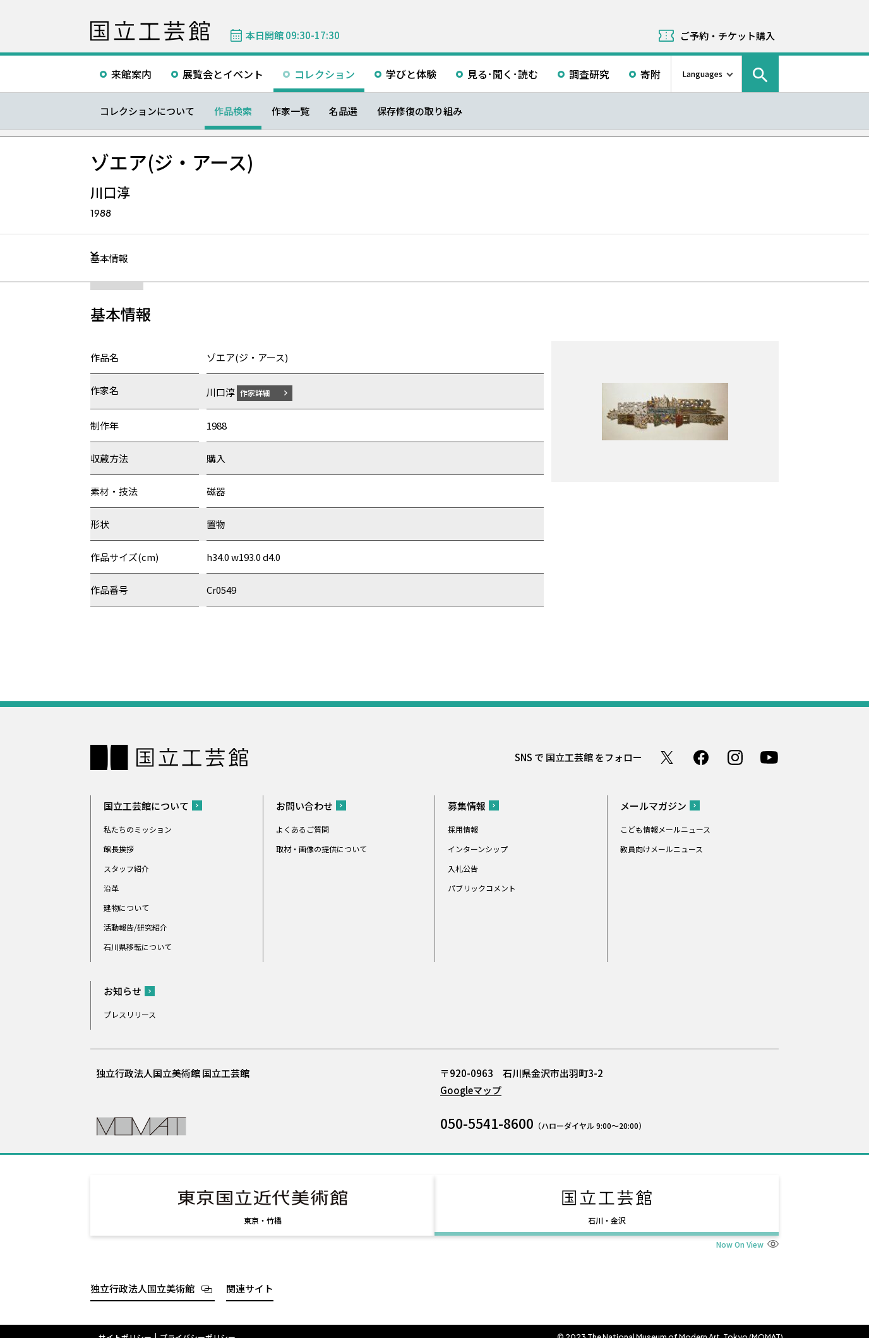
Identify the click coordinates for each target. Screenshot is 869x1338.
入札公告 (463, 867)
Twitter (666, 756)
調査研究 (589, 73)
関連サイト (249, 1276)
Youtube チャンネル (769, 756)
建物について (126, 906)
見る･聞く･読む (502, 73)
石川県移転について (138, 946)
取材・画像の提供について (321, 848)
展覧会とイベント (223, 73)
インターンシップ (478, 848)
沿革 (111, 887)
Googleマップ (470, 1089)
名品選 (343, 111)
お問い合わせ (304, 805)
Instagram (735, 756)
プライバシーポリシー (198, 1325)
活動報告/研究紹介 (135, 926)
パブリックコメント (482, 887)
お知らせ (122, 990)
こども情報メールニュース (665, 828)
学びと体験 (411, 73)
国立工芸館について (146, 805)
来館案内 (131, 73)
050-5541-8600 (487, 1122)
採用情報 (463, 828)
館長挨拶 (119, 848)
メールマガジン (653, 805)
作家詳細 (263, 392)
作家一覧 (290, 111)
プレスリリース (130, 1013)
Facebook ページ (701, 756)
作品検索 (233, 111)
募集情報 (467, 805)
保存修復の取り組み (419, 111)
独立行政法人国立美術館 (142, 1276)
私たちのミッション (138, 828)
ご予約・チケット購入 (727, 35)
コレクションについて (147, 111)
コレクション (324, 73)
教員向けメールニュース (661, 848)
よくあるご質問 (302, 828)
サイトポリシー (125, 1325)
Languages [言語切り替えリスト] (702, 73)
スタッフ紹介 (126, 867)
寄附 (650, 73)
